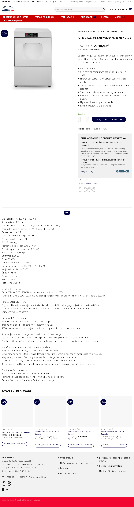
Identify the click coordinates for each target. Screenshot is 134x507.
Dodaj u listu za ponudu (108, 119)
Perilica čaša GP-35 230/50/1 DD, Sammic (114, 433)
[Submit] (104, 9)
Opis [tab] (67, 213)
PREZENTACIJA (68, 17)
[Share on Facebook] (80, 189)
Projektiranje (91, 1)
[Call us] (131, 2)
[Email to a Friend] (89, 189)
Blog (119, 1)
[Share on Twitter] (85, 189)
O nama (102, 1)
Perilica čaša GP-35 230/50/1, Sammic (47, 433)
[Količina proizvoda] (83, 119)
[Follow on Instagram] (126, 2)
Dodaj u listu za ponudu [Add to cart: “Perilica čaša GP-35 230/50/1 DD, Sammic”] (114, 445)
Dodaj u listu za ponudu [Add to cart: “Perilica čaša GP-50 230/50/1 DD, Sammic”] (81, 445)
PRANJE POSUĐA (103, 31)
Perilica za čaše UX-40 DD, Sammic (16, 432)
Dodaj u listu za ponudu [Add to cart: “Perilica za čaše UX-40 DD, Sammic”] (14, 443)
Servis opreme (77, 1)
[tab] (81, 129)
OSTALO (105, 17)
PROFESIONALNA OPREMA (16, 17)
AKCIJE (118, 17)
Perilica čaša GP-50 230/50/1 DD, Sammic (81, 433)
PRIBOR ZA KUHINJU (45, 17)
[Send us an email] (128, 2)
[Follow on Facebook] (123, 2)
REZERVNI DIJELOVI (13, 20)
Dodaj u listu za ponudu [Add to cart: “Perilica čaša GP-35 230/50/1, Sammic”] (48, 445)
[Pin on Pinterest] (94, 189)
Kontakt (111, 1)
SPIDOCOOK (86, 17)
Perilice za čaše (117, 31)
